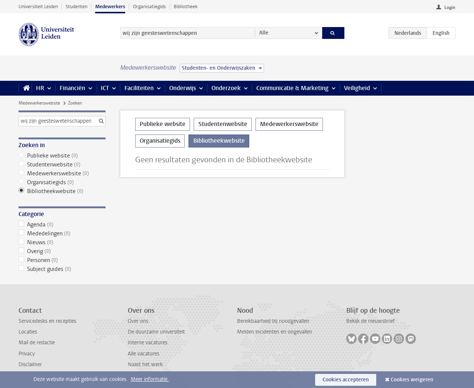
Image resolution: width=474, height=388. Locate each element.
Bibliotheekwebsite (62, 191)
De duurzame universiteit (156, 331)
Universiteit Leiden (38, 6)
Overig (62, 251)
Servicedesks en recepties (47, 321)
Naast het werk (145, 364)
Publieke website (62, 156)
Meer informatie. (150, 379)
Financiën (72, 88)
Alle (263, 32)
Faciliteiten (139, 88)
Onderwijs (182, 88)
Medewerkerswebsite (39, 103)
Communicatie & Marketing (292, 88)
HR (40, 88)
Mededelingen (62, 233)
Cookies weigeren (412, 379)
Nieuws (62, 242)
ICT (105, 88)
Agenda (62, 224)
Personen (62, 260)
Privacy (27, 353)
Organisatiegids (149, 6)
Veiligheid (357, 88)
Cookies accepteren (346, 379)
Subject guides (62, 269)
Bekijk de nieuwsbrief (370, 321)
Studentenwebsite (62, 164)
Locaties (28, 331)
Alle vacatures (143, 353)
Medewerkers (110, 6)
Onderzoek (226, 88)
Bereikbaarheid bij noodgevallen (273, 321)
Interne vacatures (147, 342)
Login (449, 7)
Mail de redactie (37, 342)
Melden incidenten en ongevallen (274, 331)
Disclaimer (30, 364)
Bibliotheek (186, 6)
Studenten (76, 6)
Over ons (138, 321)
